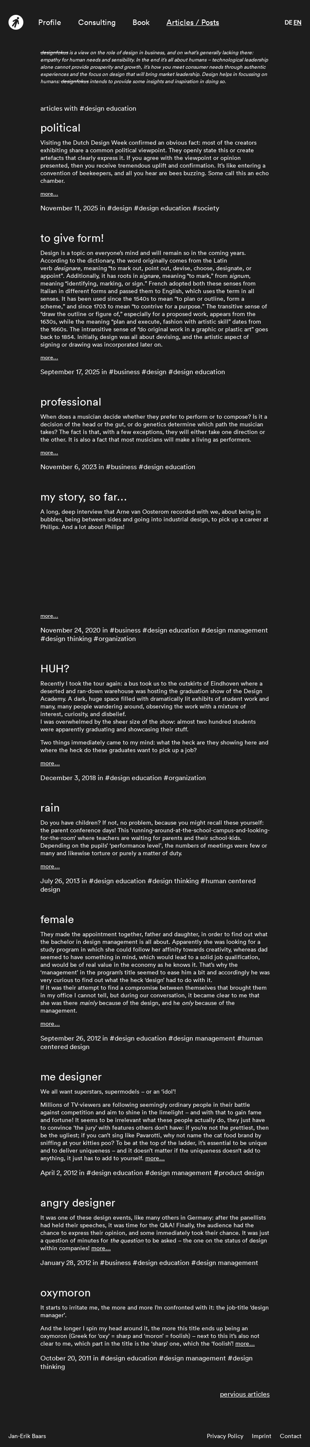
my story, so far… (83, 497)
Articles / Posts (192, 22)
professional (70, 402)
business (127, 371)
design (122, 208)
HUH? (54, 668)
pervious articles (245, 1394)
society (208, 208)
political (60, 127)
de (288, 22)
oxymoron (65, 1292)
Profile (49, 22)
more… (49, 193)
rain (50, 807)
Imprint (261, 1436)
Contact (291, 1436)
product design (241, 1172)
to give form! (72, 238)
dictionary (100, 260)
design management (237, 630)
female (57, 919)
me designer (71, 1076)
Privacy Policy (225, 1436)
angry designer (78, 1202)
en (297, 22)
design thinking (68, 638)
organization (117, 638)
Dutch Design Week (100, 142)
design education (165, 208)
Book (140, 22)
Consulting (97, 22)
